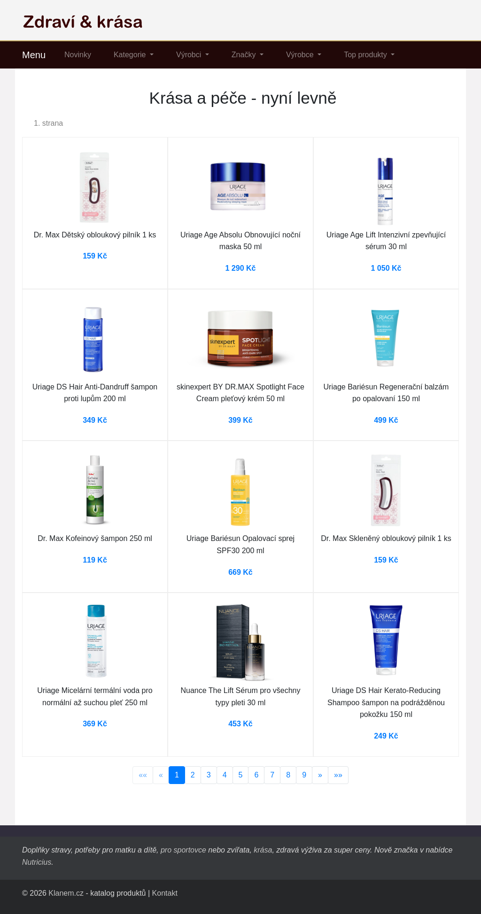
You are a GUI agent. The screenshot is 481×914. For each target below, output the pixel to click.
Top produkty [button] (366, 55)
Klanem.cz (66, 893)
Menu (34, 55)
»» (338, 775)
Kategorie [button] (131, 55)
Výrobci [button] (189, 55)
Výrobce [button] (301, 55)
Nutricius (36, 862)
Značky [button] (245, 55)
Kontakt (165, 893)
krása (263, 850)
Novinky (77, 55)
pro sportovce (183, 850)
